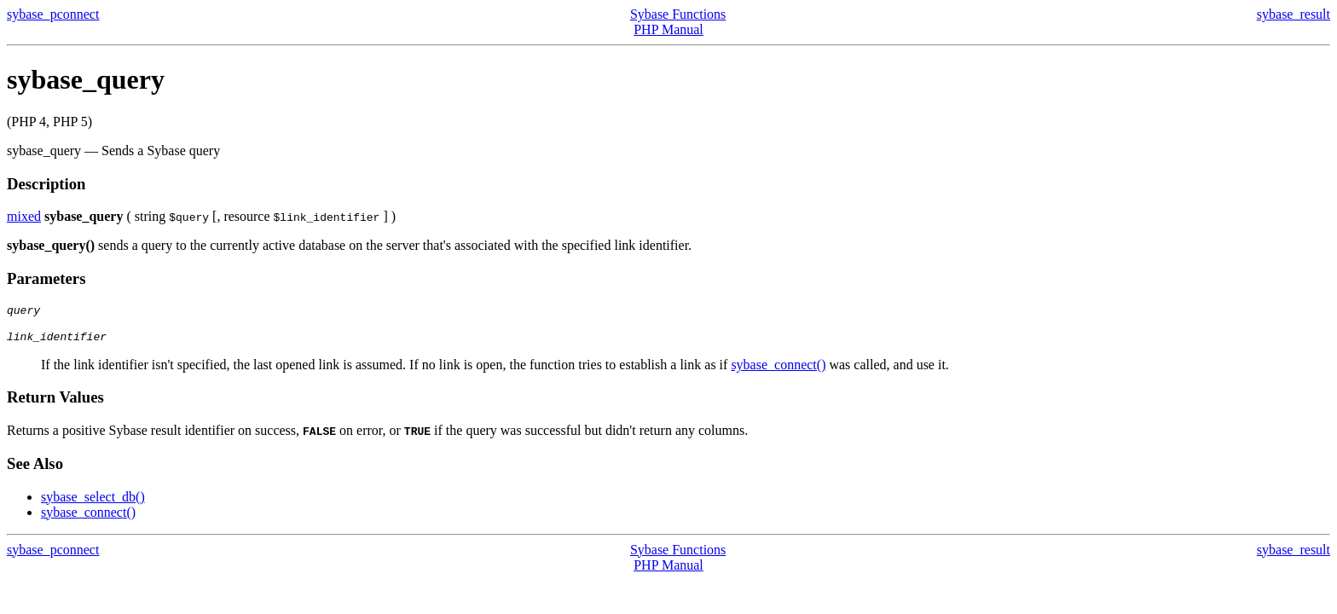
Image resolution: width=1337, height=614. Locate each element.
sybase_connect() (778, 369)
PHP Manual (668, 29)
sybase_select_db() (93, 502)
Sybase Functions (678, 14)
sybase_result (1293, 14)
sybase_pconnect (53, 14)
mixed (24, 216)
